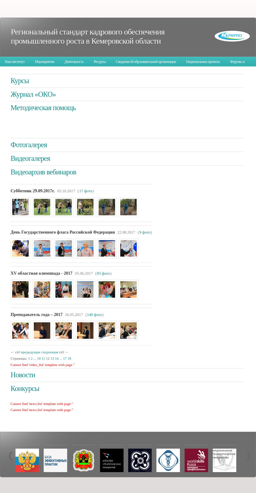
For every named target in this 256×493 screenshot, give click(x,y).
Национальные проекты (203, 62)
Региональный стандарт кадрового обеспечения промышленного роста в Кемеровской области (88, 36)
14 (56, 358)
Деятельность (74, 62)
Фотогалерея (29, 145)
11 (43, 358)
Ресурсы (100, 62)
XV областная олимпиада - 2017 (41, 273)
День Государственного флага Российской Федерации (63, 232)
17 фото (85, 191)
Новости (23, 375)
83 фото (103, 273)
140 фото (94, 314)
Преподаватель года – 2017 (36, 314)
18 (69, 358)
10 (39, 358)
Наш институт (15, 62)
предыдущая (30, 352)
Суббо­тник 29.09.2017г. (33, 191)
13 (52, 358)
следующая (49, 352)
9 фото (144, 232)
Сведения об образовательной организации (146, 62)
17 (64, 358)
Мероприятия (44, 62)
